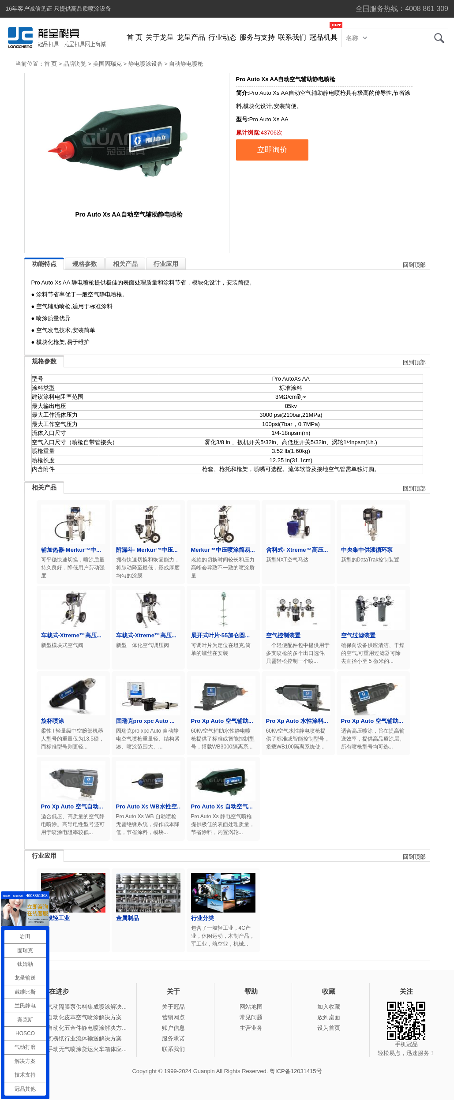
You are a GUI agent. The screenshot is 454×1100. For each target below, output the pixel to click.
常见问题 (251, 1017)
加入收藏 (328, 1006)
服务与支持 (257, 37)
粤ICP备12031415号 (296, 1071)
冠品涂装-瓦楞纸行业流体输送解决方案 (72, 1038)
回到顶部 (414, 265)
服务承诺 (173, 1038)
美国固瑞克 (107, 63)
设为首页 (328, 1028)
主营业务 (251, 1028)
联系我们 (292, 37)
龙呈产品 (191, 37)
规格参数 (84, 263)
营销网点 (173, 1017)
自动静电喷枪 (186, 63)
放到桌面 (328, 1017)
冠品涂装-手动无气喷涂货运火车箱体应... (75, 1049)
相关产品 (125, 263)
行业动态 (222, 37)
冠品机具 (323, 37)
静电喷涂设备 (145, 63)
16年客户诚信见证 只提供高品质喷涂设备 (58, 8)
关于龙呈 (160, 37)
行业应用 (166, 263)
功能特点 (44, 263)
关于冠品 (173, 1006)
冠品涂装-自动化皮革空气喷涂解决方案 (72, 1017)
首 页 (135, 37)
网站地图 (251, 1006)
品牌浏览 (75, 63)
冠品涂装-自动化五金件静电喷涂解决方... (75, 1028)
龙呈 (439, 38)
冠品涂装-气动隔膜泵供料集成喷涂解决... (75, 1006)
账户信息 (173, 1028)
